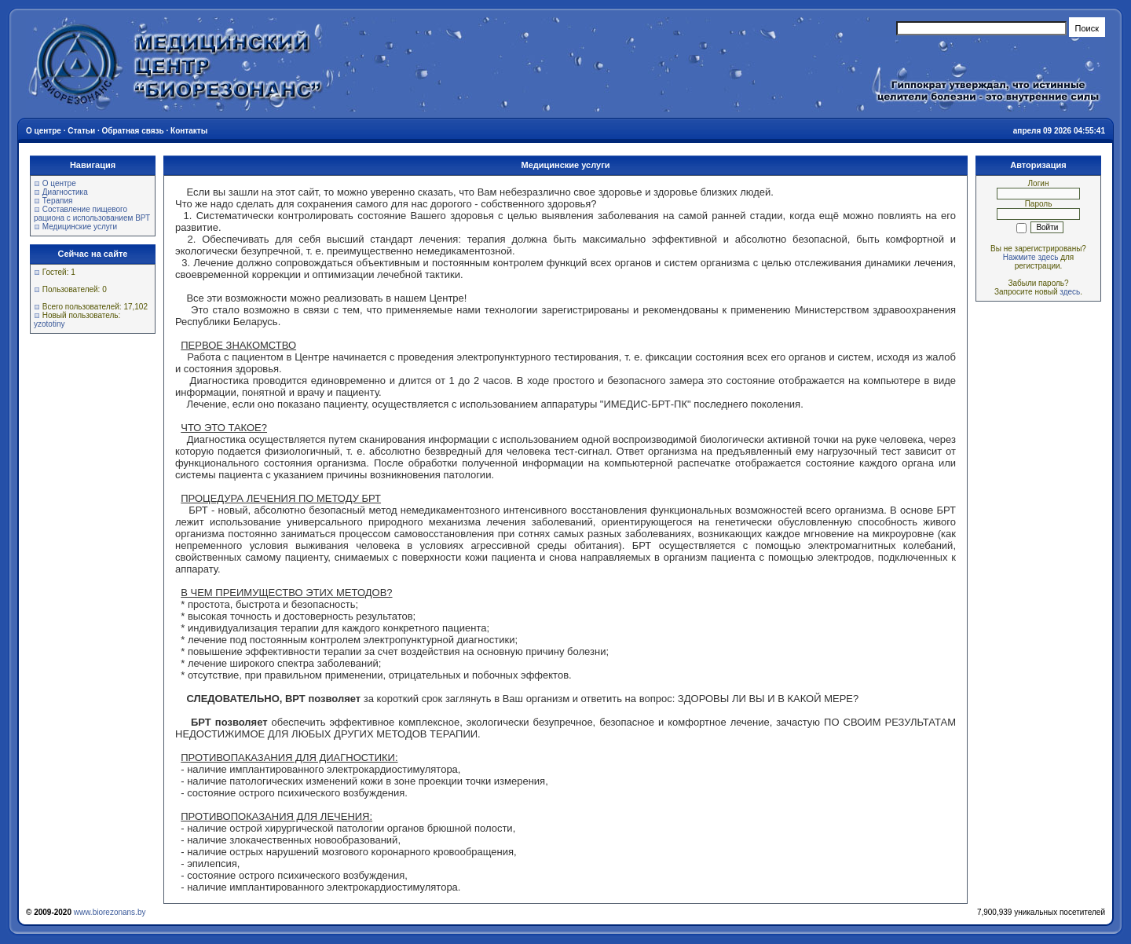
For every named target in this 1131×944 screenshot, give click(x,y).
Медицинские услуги (79, 226)
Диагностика (65, 192)
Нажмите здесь (1031, 257)
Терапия (57, 200)
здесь (1070, 291)
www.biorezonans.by (110, 912)
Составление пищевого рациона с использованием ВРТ (92, 213)
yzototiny (49, 324)
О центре (59, 183)
